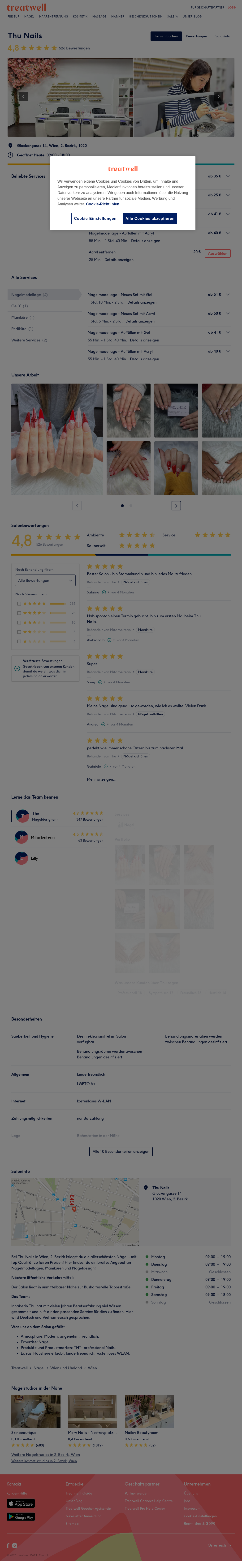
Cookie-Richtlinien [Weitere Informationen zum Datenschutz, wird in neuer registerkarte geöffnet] (102, 204)
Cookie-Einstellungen (95, 219)
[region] (122, 193)
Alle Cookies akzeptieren (150, 219)
